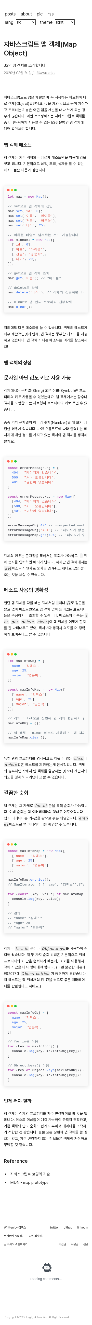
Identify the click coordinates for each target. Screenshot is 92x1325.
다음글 (74, 1244)
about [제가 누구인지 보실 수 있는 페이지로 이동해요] (26, 13)
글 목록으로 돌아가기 (15, 1244)
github (68, 1227)
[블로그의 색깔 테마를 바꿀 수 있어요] (65, 22)
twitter (54, 1227)
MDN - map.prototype (29, 1182)
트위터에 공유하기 (14, 1236)
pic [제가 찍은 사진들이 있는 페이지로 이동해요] (40, 13)
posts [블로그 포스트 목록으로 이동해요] (10, 13)
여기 (67, 340)
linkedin (82, 1227)
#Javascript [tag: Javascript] (46, 73)
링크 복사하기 (36, 1236)
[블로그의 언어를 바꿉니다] (26, 22)
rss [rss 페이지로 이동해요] (51, 13)
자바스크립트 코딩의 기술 (30, 1174)
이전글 (62, 1244)
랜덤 (85, 1244)
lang (9, 22)
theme (46, 22)
